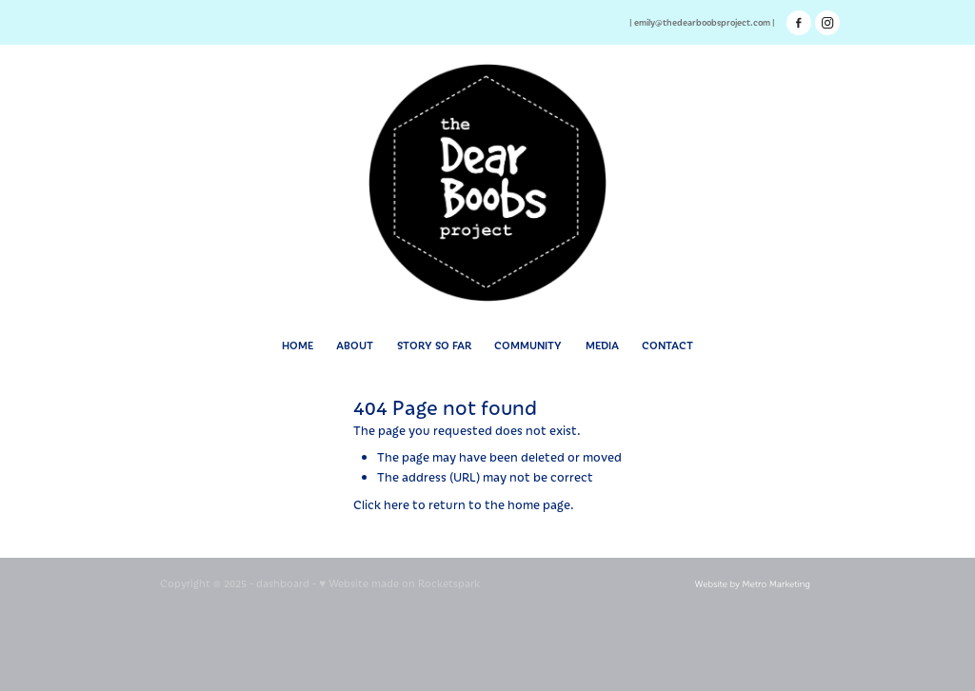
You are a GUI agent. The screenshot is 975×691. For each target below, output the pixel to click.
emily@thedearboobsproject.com (702, 22)
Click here (381, 504)
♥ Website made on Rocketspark (399, 583)
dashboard (282, 583)
